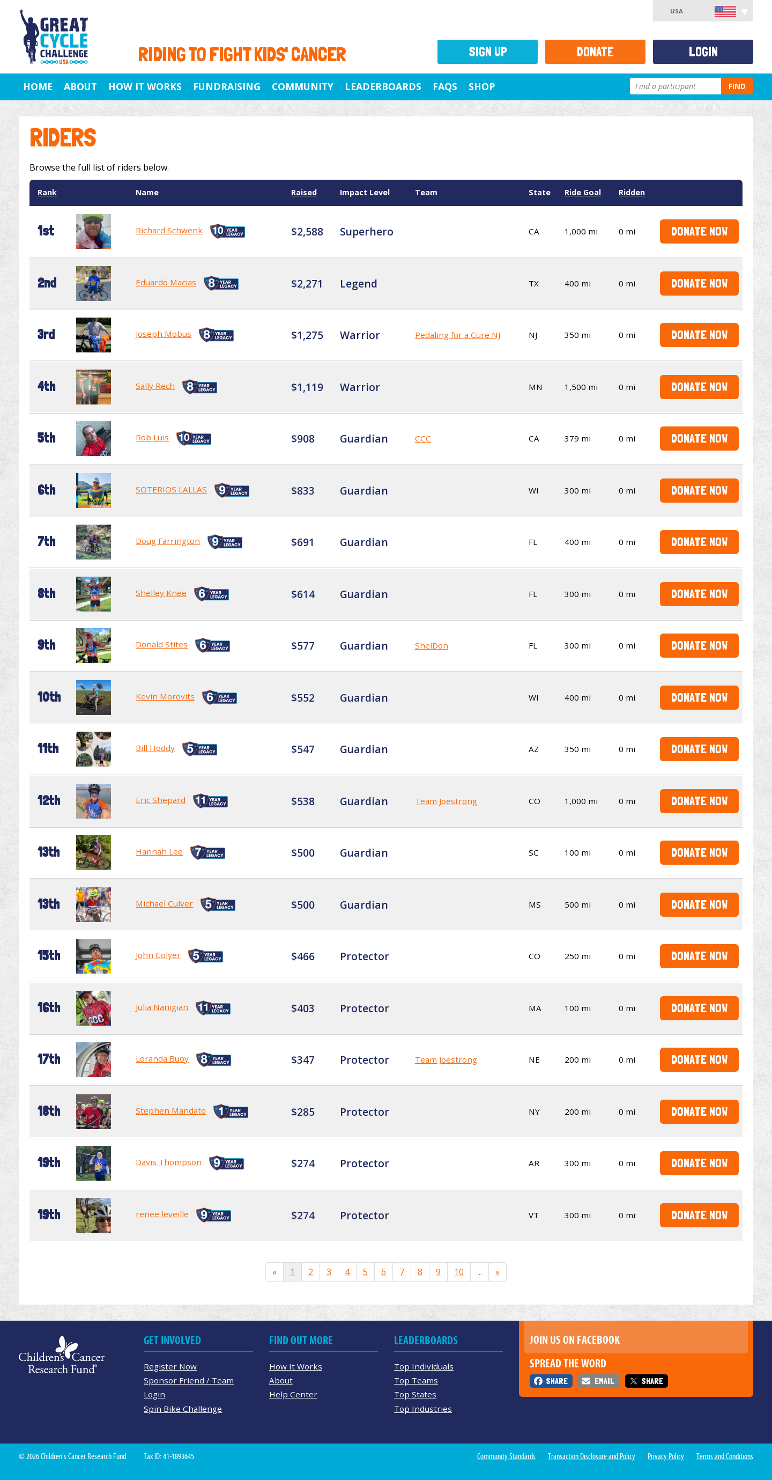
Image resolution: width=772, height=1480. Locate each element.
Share (557, 1381)
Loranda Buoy (162, 1058)
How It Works (145, 86)
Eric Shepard (160, 799)
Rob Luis (152, 437)
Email (604, 1381)
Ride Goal (583, 192)
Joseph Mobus (163, 333)
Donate (595, 52)
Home (38, 86)
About (80, 86)
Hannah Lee (159, 851)
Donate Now (699, 231)
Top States (415, 1394)
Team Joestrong (446, 801)
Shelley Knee (161, 592)
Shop (482, 86)
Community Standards (506, 1456)
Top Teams (416, 1380)
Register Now (170, 1366)
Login (703, 52)
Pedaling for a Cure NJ (457, 334)
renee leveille (162, 1214)
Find (737, 86)
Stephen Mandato (171, 1110)
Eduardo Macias (166, 282)
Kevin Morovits (165, 696)
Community (302, 86)
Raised (304, 192)
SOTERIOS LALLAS (171, 489)
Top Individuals (424, 1366)
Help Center (293, 1394)
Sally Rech (155, 385)
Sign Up (488, 52)
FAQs (445, 86)
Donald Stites (162, 644)
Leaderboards (383, 86)
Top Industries (423, 1408)
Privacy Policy (666, 1456)
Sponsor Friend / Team (189, 1380)
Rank (47, 192)
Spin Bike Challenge (183, 1408)
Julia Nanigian (162, 1007)
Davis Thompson (169, 1162)
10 (459, 1272)
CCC (423, 438)
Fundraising (227, 86)
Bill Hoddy (155, 747)
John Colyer (158, 954)
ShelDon (431, 645)
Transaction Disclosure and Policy (591, 1456)
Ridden (632, 192)
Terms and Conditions (724, 1456)
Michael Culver (164, 903)
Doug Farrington (168, 540)
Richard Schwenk (169, 230)
